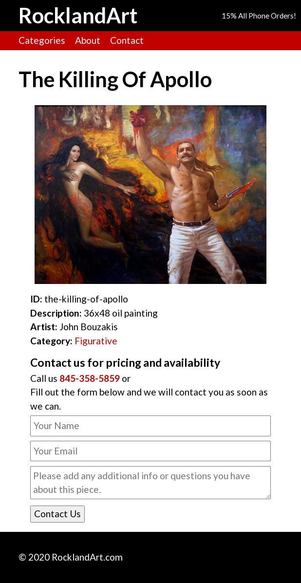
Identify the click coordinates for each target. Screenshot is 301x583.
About (87, 40)
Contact (127, 40)
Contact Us (57, 513)
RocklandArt (78, 15)
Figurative (96, 340)
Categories (42, 40)
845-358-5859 (89, 378)
